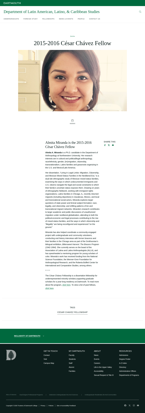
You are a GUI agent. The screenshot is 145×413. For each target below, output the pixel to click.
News (96, 355)
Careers (97, 363)
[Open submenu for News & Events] (66, 19)
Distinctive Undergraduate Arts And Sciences (63, 395)
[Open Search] (140, 12)
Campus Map (49, 363)
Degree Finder (124, 359)
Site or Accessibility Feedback (66, 405)
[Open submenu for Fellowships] (48, 19)
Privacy (43, 405)
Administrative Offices (127, 371)
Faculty (71, 355)
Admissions (123, 355)
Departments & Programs (129, 375)
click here (66, 285)
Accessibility (98, 371)
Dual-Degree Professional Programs (31, 395)
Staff (70, 363)
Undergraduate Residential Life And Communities (100, 395)
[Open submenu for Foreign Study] (31, 19)
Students (72, 359)
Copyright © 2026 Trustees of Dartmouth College (21, 405)
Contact (47, 355)
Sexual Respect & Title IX (104, 375)
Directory (122, 367)
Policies (51, 405)
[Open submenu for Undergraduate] (11, 19)
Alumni (71, 367)
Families (72, 371)
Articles (72, 36)
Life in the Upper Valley (103, 367)
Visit (45, 359)
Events (96, 359)
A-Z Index (123, 363)
